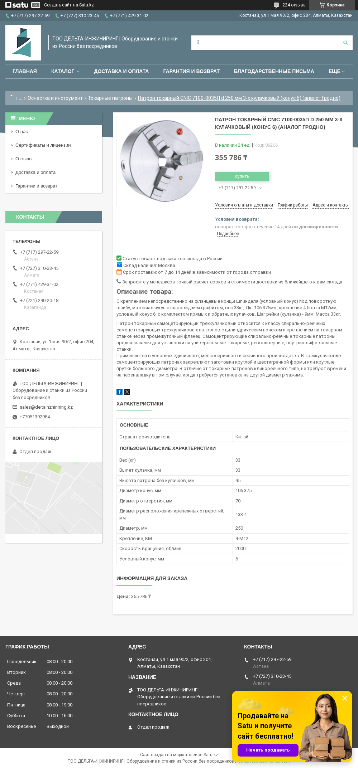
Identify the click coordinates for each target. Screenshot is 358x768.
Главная (25, 71)
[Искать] (345, 42)
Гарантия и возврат (191, 71)
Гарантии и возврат (36, 186)
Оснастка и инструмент (55, 98)
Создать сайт (57, 5)
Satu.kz (211, 754)
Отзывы (24, 158)
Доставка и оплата (121, 71)
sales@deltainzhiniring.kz (46, 407)
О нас (21, 131)
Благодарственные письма (274, 71)
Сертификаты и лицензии (43, 145)
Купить (241, 176)
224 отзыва (294, 5)
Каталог (63, 71)
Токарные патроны (110, 98)
